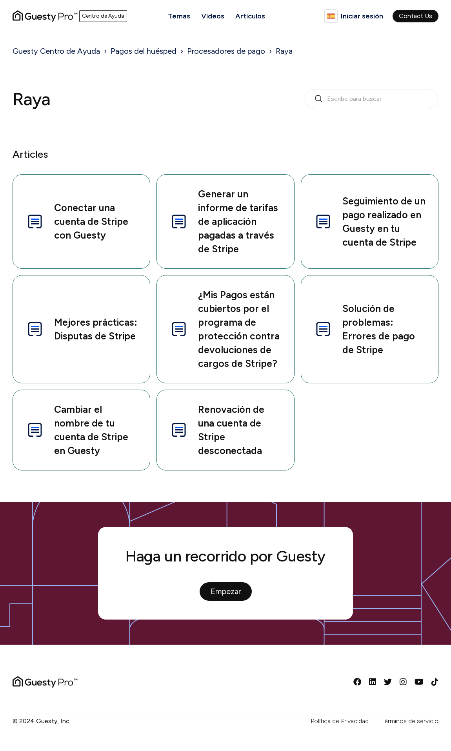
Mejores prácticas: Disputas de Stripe (81, 329)
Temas (179, 16)
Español (331, 16)
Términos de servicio (409, 721)
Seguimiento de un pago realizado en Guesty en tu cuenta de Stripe (370, 221)
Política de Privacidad (340, 721)
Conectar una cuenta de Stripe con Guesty (76, 221)
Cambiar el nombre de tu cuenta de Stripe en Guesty (76, 429)
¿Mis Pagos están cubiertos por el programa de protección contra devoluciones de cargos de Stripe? (224, 329)
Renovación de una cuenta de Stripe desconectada (216, 429)
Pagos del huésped (143, 51)
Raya (284, 51)
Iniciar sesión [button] (362, 16)
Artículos (250, 16)
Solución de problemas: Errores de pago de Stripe (364, 329)
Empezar (226, 591)
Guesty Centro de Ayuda (56, 51)
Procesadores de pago (226, 51)
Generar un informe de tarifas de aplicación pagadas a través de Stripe (223, 221)
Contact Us (415, 16)
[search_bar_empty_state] (371, 99)
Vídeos (212, 16)
